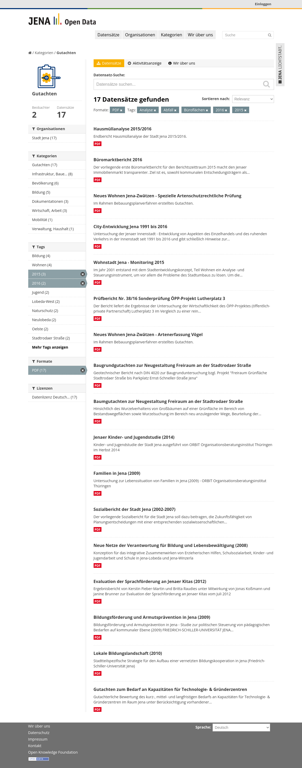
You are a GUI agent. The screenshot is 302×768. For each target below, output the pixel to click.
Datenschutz (38, 732)
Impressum (38, 739)
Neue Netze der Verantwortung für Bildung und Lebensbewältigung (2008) (171, 545)
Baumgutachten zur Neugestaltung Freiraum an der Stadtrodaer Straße (168, 401)
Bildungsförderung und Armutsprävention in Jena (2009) (152, 617)
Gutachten (66, 52)
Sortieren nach (215, 98)
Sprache (203, 727)
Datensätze (108, 35)
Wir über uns (200, 35)
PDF (98, 144)
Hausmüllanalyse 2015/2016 (123, 129)
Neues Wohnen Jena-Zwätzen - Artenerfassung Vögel (148, 334)
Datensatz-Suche (109, 74)
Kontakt (35, 745)
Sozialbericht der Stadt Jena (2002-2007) (134, 509)
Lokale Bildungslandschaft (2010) (128, 653)
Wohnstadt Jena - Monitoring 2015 (129, 262)
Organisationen (140, 35)
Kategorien (171, 35)
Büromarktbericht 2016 (118, 160)
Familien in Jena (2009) (117, 473)
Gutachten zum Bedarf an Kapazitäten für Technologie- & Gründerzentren (170, 689)
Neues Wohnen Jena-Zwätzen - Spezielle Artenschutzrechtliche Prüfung (168, 196)
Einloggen (263, 4)
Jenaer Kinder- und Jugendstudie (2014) (134, 437)
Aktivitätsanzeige (144, 63)
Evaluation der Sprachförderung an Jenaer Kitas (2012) (150, 581)
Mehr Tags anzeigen (50, 347)
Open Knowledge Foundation (53, 752)
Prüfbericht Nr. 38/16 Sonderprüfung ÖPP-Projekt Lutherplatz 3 (159, 298)
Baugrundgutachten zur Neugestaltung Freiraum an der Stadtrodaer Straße (172, 365)
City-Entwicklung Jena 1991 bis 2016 (130, 226)
